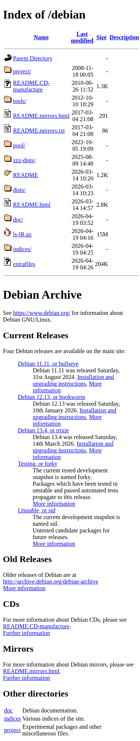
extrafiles (24, 264)
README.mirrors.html (41, 116)
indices (12, 718)
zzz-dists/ (24, 160)
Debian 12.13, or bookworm (51, 397)
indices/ (22, 249)
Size (101, 37)
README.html (32, 205)
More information (54, 504)
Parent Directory (32, 58)
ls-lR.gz (22, 234)
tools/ (19, 101)
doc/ (18, 219)
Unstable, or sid (36, 510)
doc (8, 710)
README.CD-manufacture (31, 86)
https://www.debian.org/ (41, 313)
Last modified (82, 37)
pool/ (19, 145)
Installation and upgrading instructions (73, 380)
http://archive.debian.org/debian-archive (50, 581)
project (12, 730)
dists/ (19, 190)
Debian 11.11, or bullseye (48, 363)
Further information (26, 633)
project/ (22, 71)
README (25, 175)
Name (41, 37)
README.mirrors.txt (39, 130)
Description (124, 37)
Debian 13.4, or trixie (43, 430)
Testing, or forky (38, 464)
